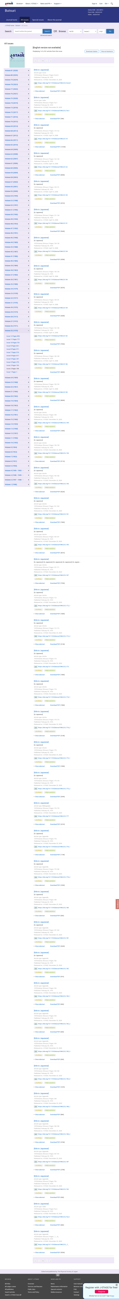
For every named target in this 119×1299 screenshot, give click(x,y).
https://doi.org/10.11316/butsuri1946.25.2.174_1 (54, 697)
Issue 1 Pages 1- (12, 372)
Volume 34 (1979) (11, 289)
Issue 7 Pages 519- (13, 352)
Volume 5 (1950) (11, 466)
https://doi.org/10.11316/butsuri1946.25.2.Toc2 (53, 1217)
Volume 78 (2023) (11, 84)
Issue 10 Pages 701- (13, 343)
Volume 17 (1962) (11, 410)
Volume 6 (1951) (11, 461)
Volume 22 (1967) (11, 387)
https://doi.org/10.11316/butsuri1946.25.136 (53, 279)
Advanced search (46, 35)
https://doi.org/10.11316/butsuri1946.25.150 (53, 392)
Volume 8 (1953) (11, 452)
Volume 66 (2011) (11, 140)
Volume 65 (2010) (11, 145)
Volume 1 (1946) (11, 484)
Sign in (94, 3)
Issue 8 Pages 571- (13, 349)
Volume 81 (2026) (11, 70)
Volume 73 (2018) (11, 107)
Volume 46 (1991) (11, 233)
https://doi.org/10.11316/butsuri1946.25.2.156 (53, 484)
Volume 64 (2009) (11, 149)
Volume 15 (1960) (11, 419)
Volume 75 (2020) (11, 98)
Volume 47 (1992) (11, 228)
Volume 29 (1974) (11, 312)
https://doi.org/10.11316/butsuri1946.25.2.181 (53, 938)
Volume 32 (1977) (11, 298)
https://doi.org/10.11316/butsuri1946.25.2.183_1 (54, 996)
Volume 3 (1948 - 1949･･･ (14, 475)
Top (58, 1275)
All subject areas (10, 1286)
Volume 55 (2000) (11, 191)
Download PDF (55, 91)
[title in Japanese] (41, 70)
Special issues (38, 20)
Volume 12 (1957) (11, 433)
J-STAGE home (9, 25)
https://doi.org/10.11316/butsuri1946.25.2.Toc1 (53, 110)
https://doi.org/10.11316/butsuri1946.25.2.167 (53, 575)
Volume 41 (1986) (11, 256)
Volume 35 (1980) (11, 284)
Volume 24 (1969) (11, 377)
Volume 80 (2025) (11, 75)
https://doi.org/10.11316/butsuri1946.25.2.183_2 (54, 1024)
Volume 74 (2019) (11, 103)
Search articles (10, 1292)
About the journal (54, 20)
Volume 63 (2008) (11, 154)
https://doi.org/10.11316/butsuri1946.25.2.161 (53, 514)
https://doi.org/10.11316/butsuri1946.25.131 (53, 223)
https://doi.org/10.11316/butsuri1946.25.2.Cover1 (54, 83)
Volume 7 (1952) (11, 456)
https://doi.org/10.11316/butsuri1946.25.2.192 (53, 1189)
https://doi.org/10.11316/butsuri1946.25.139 (53, 308)
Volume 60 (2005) (11, 168)
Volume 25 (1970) (11, 330)
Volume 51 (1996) (11, 210)
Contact (76, 1292)
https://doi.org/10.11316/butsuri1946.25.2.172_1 (54, 606)
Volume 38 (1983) (11, 270)
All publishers (9, 1289)
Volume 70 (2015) (11, 121)
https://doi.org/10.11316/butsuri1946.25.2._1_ (53, 1244)
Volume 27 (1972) (11, 321)
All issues (25, 20)
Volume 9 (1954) (11, 447)
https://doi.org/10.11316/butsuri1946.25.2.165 (53, 545)
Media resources (56, 1292)
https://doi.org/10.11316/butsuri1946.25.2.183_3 (54, 1051)
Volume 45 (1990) (11, 238)
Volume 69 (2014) (11, 126)
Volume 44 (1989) (11, 242)
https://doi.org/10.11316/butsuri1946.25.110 (53, 139)
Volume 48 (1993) (11, 224)
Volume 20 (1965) (11, 396)
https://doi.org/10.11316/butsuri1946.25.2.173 (53, 666)
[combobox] (75, 31)
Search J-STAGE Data (13, 1295)
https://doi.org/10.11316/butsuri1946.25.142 (53, 336)
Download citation (92, 51)
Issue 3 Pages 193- (13, 365)
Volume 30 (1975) (11, 307)
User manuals (78, 1284)
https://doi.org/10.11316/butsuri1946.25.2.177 (53, 816)
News (53, 1284)
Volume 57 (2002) (11, 182)
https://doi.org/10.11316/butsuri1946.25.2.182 (53, 968)
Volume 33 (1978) (11, 293)
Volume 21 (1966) (11, 391)
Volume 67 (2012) (11, 135)
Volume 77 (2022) (11, 89)
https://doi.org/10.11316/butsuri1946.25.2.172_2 (54, 636)
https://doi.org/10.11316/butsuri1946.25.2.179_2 (54, 877)
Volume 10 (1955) (11, 442)
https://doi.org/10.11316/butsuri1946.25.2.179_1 (54, 847)
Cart (100, 3)
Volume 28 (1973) (11, 316)
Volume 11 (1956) (11, 438)
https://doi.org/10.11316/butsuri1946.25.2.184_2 (54, 1134)
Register (101, 1291)
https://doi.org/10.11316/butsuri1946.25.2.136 (53, 453)
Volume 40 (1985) (11, 261)
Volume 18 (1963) (11, 405)
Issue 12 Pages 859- (13, 336)
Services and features (35, 1286)
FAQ (75, 1289)
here (112, 1296)
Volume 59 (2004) (11, 173)
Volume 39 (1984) (11, 265)
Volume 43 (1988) (11, 247)
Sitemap (76, 1295)
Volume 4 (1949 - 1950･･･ (14, 470)
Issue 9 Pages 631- (13, 346)
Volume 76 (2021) (11, 94)
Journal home (11, 20)
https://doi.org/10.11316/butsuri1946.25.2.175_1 (54, 758)
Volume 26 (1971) (11, 326)
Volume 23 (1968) (11, 382)
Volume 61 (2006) (11, 163)
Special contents (56, 1289)
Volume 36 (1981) (11, 279)
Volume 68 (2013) (11, 131)
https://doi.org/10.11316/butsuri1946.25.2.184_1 (54, 1106)
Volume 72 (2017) (11, 112)
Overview (31, 1284)
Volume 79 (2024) (11, 80)
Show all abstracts (107, 51)
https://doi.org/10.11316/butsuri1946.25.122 (53, 167)
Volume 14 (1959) (11, 424)
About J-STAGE (31, 3)
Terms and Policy (33, 1292)
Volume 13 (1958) (11, 429)
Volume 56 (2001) (11, 186)
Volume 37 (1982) (11, 275)
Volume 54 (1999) (11, 196)
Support (57, 3)
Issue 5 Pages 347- (13, 359)
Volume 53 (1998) (11, 200)
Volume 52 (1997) (11, 205)
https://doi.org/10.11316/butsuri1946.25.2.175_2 (54, 789)
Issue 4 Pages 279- (13, 362)
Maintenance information (59, 1286)
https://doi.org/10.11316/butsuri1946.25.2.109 (53, 423)
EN (106, 3)
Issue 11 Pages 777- (13, 339)
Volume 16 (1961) (11, 415)
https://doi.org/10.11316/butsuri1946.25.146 (53, 364)
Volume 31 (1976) (11, 303)
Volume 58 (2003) (11, 177)
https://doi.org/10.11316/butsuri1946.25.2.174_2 (54, 727)
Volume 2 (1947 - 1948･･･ (14, 480)
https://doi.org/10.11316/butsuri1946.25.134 (53, 251)
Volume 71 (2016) (11, 117)
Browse (20, 3)
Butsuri (18, 25)
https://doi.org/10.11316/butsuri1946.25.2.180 (53, 908)
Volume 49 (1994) (11, 219)
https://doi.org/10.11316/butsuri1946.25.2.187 (53, 1162)
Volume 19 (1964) (11, 401)
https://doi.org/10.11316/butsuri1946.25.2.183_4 (54, 1079)
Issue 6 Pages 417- (13, 356)
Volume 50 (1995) (11, 214)
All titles (7, 1284)
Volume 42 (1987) (11, 251)
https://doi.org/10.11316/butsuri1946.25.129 (53, 195)
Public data (31, 1289)
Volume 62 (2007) (11, 159)
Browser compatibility (81, 1286)
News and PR (46, 3)
